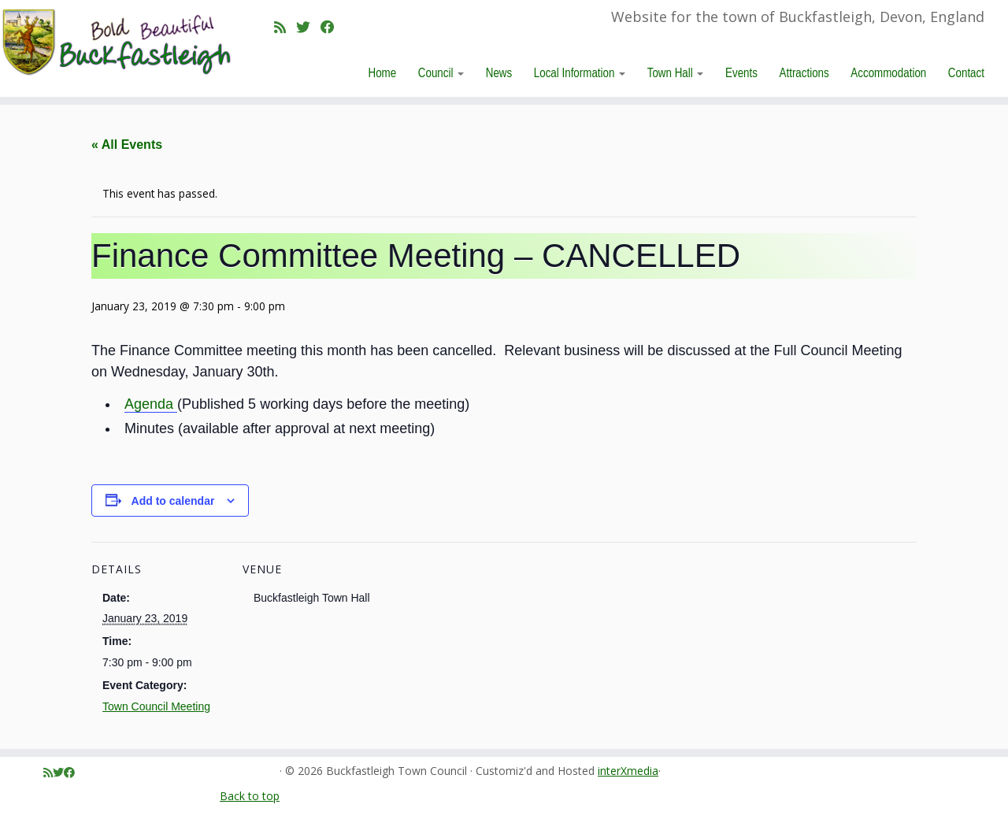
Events (741, 72)
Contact (966, 72)
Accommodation (888, 72)
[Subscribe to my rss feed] (285, 26)
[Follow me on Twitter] (308, 26)
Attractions (804, 72)
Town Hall (675, 72)
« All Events (126, 144)
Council (441, 72)
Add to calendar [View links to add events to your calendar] (173, 501)
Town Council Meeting (156, 706)
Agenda (150, 404)
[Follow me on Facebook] (333, 26)
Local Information (579, 72)
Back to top (250, 795)
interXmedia (628, 771)
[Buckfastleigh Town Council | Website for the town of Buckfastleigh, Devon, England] (116, 42)
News (499, 72)
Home (383, 72)
